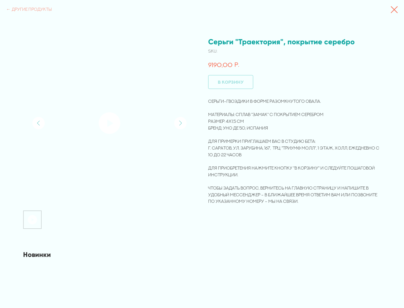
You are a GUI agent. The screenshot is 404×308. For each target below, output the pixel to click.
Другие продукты (32, 9)
